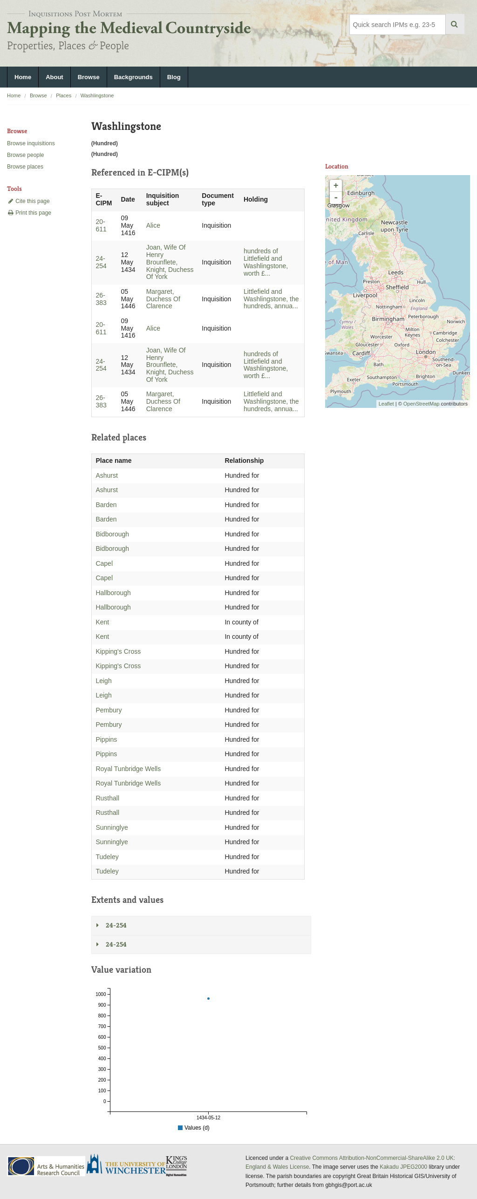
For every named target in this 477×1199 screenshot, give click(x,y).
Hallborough (113, 592)
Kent (102, 622)
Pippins (106, 739)
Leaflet (386, 403)
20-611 (100, 225)
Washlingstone (97, 95)
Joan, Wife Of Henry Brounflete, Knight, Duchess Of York (170, 262)
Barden (105, 504)
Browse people (25, 155)
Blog (174, 77)
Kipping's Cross (118, 651)
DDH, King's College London (177, 1166)
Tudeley (106, 856)
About (54, 77)
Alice (153, 225)
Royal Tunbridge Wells (128, 768)
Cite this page (28, 201)
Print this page (29, 213)
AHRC (47, 1166)
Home (22, 77)
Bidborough (112, 534)
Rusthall (107, 798)
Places (63, 95)
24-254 (100, 262)
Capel (104, 563)
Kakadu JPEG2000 (403, 1167)
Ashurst (106, 475)
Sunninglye (111, 827)
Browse (89, 77)
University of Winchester (130, 1165)
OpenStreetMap (421, 403)
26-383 (100, 298)
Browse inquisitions (31, 143)
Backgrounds (133, 77)
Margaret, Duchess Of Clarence (163, 299)
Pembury (108, 710)
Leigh (103, 680)
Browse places (25, 166)
